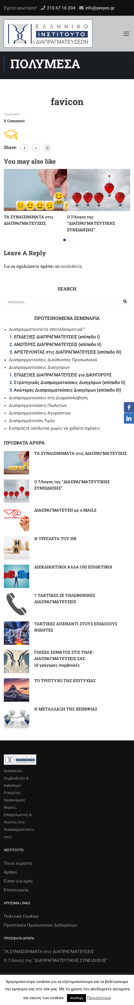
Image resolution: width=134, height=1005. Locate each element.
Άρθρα (10, 872)
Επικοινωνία (16, 889)
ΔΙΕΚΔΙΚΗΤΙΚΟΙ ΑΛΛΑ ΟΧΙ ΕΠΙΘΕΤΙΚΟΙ (73, 566)
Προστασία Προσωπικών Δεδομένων (40, 925)
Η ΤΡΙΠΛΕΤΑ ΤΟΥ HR (55, 538)
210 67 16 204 (61, 7)
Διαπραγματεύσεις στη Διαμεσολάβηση (48, 397)
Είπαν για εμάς (18, 880)
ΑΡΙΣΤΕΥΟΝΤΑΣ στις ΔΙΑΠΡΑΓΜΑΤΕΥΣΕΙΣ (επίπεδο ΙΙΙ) (67, 352)
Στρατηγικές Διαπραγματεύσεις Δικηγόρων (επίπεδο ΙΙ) (69, 382)
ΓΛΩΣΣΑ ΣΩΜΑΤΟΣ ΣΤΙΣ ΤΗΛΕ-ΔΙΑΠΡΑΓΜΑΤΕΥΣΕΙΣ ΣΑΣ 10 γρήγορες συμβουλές (64, 658)
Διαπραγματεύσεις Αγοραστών (40, 412)
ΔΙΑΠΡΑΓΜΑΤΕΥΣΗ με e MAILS (65, 510)
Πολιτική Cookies (21, 916)
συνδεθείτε (71, 266)
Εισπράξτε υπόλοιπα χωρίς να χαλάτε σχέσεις (54, 428)
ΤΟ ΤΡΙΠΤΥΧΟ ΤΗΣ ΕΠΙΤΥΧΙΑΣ (64, 680)
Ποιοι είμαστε (18, 863)
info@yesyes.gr (100, 7)
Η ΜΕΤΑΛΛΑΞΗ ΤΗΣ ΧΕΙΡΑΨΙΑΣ (65, 709)
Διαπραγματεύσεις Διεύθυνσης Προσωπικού (53, 359)
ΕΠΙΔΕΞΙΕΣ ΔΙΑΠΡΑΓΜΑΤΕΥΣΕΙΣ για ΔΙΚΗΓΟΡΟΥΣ (63, 374)
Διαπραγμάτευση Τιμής (32, 420)
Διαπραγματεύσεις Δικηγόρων (39, 367)
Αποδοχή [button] (76, 998)
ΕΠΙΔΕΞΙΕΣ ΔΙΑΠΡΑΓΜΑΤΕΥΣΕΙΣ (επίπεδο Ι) (57, 336)
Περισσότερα (99, 998)
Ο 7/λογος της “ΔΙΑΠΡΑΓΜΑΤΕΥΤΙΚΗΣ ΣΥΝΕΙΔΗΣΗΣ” (91, 223)
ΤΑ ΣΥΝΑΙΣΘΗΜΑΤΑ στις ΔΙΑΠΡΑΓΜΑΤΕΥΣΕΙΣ (80, 453)
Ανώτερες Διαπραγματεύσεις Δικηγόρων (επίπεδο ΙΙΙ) (67, 390)
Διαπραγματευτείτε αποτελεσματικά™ (47, 329)
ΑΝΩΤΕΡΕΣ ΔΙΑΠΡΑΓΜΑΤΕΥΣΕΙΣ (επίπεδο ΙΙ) (57, 344)
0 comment (14, 120)
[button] (64, 240)
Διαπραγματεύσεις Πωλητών (38, 405)
